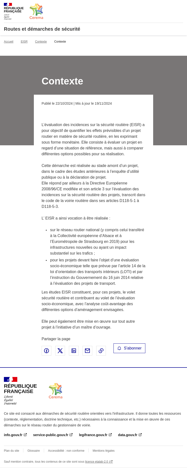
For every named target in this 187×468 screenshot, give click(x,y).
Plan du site (11, 450)
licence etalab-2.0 (96, 461)
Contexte (41, 41)
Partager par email (87, 351)
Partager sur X (60, 351)
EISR (24, 41)
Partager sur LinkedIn (74, 351)
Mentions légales (104, 450)
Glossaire (34, 450)
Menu (180, 6)
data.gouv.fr (127, 435)
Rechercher (170, 6)
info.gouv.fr (13, 435)
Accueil (8, 41)
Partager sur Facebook (46, 351)
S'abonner (129, 348)
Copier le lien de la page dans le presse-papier (101, 351)
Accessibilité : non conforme (66, 450)
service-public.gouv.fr (50, 435)
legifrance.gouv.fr (93, 435)
